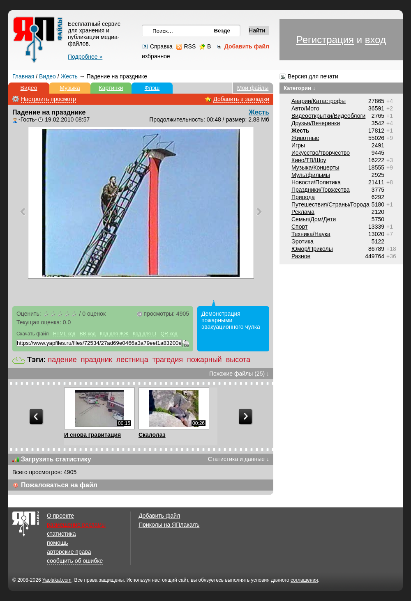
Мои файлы (253, 88)
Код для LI (145, 334)
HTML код (64, 334)
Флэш (152, 88)
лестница (132, 359)
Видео (47, 76)
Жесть (69, 76)
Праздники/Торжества (320, 189)
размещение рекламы (76, 524)
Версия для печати (313, 76)
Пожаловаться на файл (59, 485)
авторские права (69, 551)
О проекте (60, 515)
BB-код (88, 334)
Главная (23, 76)
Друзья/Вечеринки (315, 123)
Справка (161, 46)
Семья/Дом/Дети (313, 219)
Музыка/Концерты (315, 167)
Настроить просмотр (48, 99)
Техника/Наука (310, 234)
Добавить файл (159, 515)
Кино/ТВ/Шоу (308, 160)
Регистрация (325, 39)
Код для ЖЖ (114, 334)
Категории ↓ (300, 88)
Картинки (111, 88)
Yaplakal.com (57, 580)
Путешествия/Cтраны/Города (330, 204)
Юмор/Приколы (312, 248)
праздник (96, 359)
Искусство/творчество (320, 152)
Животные (305, 138)
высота (238, 359)
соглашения (304, 580)
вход (375, 39)
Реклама (302, 212)
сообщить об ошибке (75, 560)
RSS (190, 46)
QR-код (169, 334)
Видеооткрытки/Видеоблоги (328, 115)
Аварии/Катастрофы (318, 101)
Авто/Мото (305, 108)
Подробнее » (85, 56)
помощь (57, 542)
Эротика (302, 241)
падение (62, 359)
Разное (300, 256)
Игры (298, 145)
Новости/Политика (316, 182)
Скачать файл (32, 334)
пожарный (204, 359)
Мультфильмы (310, 175)
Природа (303, 197)
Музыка (70, 88)
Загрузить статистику (56, 459)
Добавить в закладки (241, 99)
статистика (61, 533)
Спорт (299, 226)
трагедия (167, 359)
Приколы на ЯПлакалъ (169, 524)
